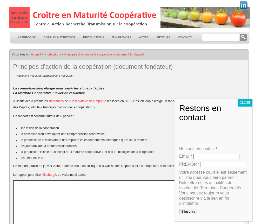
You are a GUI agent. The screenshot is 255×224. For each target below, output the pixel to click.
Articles (163, 37)
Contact (185, 37)
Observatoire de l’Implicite (88, 101)
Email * (185, 156)
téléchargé (49, 175)
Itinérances (121, 37)
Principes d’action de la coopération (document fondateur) (104, 54)
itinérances (56, 101)
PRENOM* (189, 164)
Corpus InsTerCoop (59, 37)
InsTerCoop (26, 37)
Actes (144, 37)
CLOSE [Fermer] (245, 102)
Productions (93, 37)
